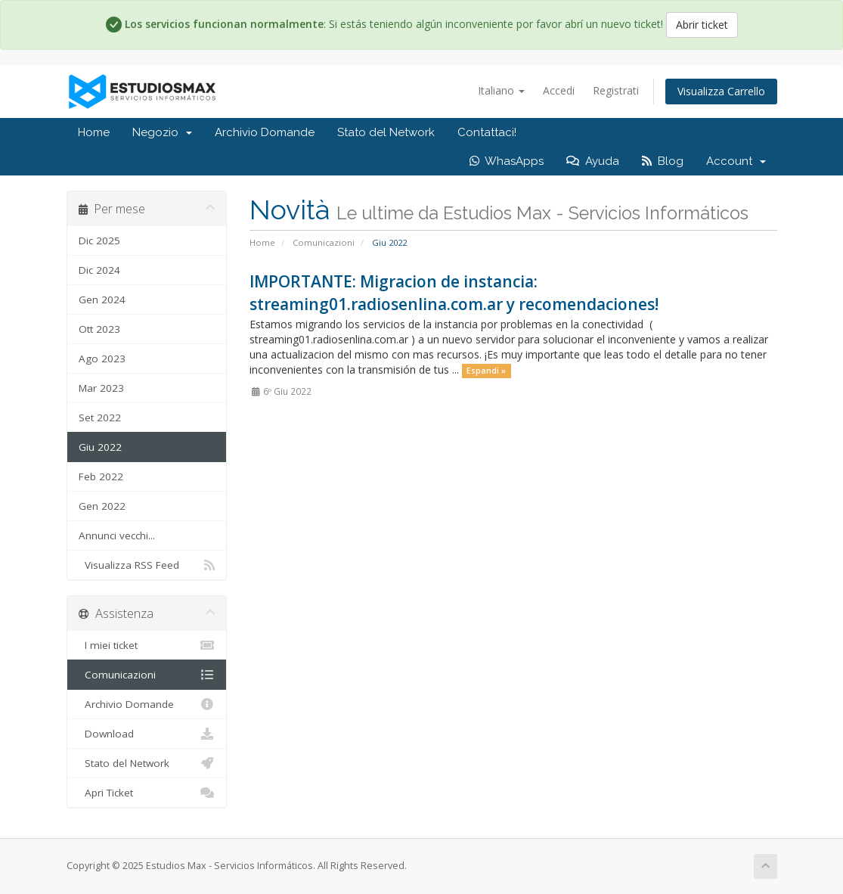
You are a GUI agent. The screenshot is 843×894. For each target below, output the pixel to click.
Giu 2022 (100, 447)
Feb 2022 (101, 476)
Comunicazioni (324, 242)
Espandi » (486, 370)
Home (94, 132)
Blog (662, 161)
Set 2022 (100, 417)
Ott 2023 (99, 329)
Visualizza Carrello (721, 91)
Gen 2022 (102, 506)
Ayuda (592, 161)
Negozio (162, 132)
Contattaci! (486, 132)
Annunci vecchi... (117, 535)
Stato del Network (386, 132)
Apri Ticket (147, 793)
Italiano (501, 90)
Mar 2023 (101, 388)
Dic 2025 (99, 240)
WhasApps (507, 161)
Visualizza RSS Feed (147, 565)
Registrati (616, 90)
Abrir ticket (702, 24)
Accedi (559, 90)
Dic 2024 (99, 270)
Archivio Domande (265, 132)
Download (147, 734)
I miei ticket (147, 645)
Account (736, 161)
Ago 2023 (102, 358)
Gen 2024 (102, 299)
